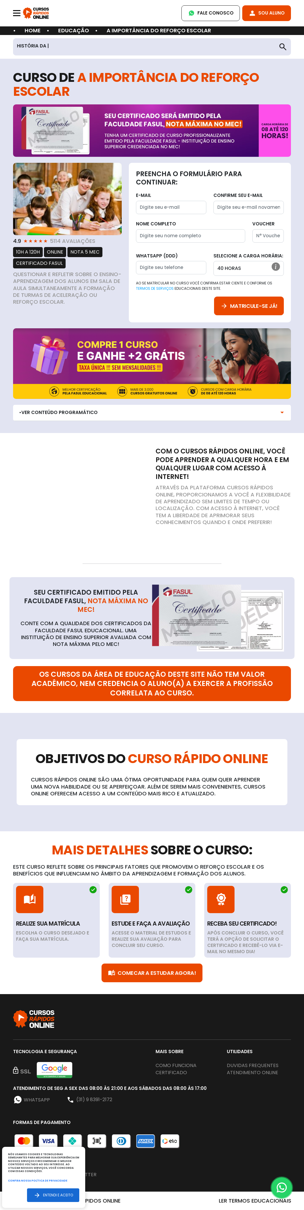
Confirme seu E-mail (238, 195)
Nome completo (156, 224)
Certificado (171, 1072)
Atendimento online (252, 1072)
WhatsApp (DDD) (157, 256)
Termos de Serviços (155, 288)
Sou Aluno (266, 13)
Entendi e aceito (53, 1195)
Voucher (263, 224)
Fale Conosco (211, 13)
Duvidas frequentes (252, 1065)
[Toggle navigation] (16, 13)
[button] (276, 266)
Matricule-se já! (249, 306)
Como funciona (176, 1065)
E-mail (143, 195)
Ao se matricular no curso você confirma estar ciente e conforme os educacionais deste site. (204, 286)
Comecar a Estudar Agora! (152, 973)
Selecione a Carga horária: (248, 256)
